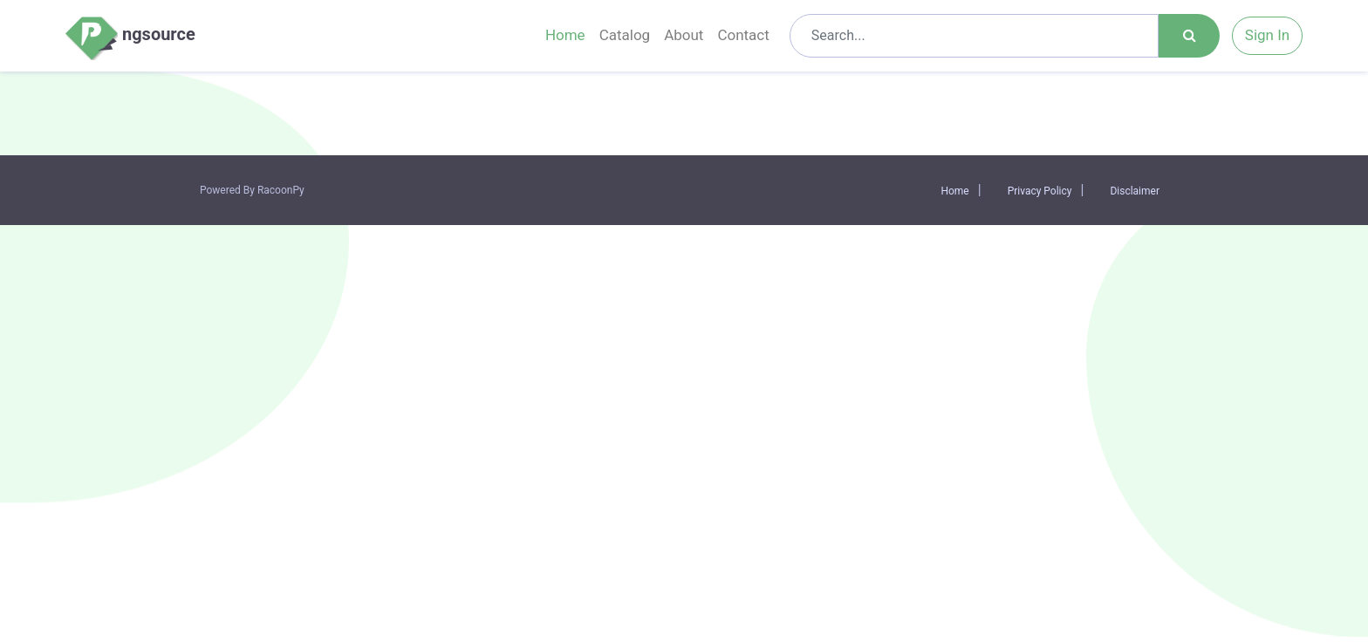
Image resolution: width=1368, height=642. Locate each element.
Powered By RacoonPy (252, 190)
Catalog (625, 35)
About (683, 35)
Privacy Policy (1040, 191)
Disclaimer (1134, 191)
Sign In (1267, 35)
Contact (743, 35)
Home (565, 35)
